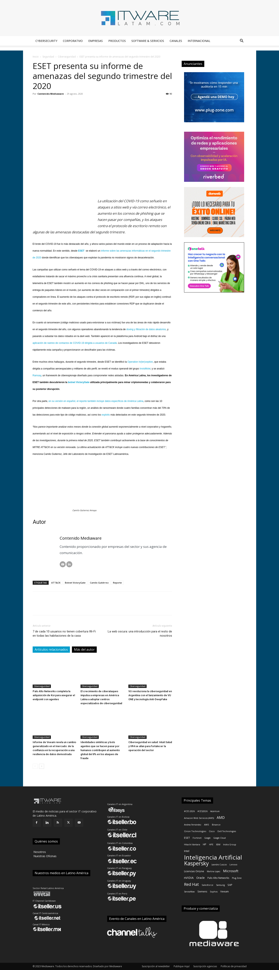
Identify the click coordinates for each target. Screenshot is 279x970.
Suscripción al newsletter (156, 966)
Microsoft (230, 871)
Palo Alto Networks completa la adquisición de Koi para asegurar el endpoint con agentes (54, 695)
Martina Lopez (213, 871)
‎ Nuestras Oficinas (44, 856)
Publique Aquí (181, 966)
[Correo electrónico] (63, 564)
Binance (216, 824)
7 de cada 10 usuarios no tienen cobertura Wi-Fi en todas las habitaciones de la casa (64, 633)
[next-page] (41, 766)
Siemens (202, 891)
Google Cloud (219, 837)
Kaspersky (196, 863)
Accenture (215, 811)
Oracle (200, 878)
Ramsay (37, 375)
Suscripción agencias (205, 966)
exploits (106, 414)
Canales (176, 41)
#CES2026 (202, 811)
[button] (242, 41)
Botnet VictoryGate (75, 582)
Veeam (224, 891)
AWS (206, 824)
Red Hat (191, 884)
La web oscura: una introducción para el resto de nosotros (140, 633)
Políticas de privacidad (234, 966)
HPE (211, 844)
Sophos (214, 891)
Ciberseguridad (67, 56)
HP (204, 844)
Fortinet (197, 837)
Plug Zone (237, 878)
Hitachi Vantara (192, 844)
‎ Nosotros (39, 852)
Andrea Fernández (192, 824)
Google (207, 837)
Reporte (117, 582)
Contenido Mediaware (50, 93)
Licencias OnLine (194, 871)
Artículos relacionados (51, 649)
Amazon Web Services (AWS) (199, 818)
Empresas (95, 41)
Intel (186, 851)
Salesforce (207, 884)
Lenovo (233, 864)
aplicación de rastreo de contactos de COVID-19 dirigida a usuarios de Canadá (75, 343)
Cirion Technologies (195, 831)
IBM (218, 844)
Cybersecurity (46, 41)
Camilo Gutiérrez (99, 582)
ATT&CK (55, 582)
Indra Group (229, 844)
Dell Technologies (227, 831)
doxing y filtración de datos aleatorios (146, 329)
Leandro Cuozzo (219, 864)
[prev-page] (35, 766)
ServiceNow (189, 891)
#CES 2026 (189, 811)
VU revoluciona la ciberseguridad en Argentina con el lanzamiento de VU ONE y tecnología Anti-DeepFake (150, 695)
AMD (221, 817)
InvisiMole (145, 368)
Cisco (212, 831)
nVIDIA (188, 878)
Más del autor (84, 649)
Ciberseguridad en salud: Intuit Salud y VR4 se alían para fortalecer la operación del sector (150, 746)
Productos (117, 41)
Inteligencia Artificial (213, 857)
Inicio (36, 56)
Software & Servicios (147, 41)
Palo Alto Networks (218, 878)
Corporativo (73, 41)
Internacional (199, 41)
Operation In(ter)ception (140, 361)
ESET (187, 838)
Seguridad (48, 56)
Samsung (220, 885)
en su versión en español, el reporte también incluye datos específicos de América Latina (96, 401)
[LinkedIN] (69, 564)
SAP (230, 885)
